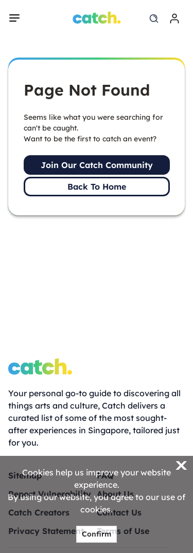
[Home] (96, 17)
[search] (154, 18)
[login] (174, 18)
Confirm (96, 534)
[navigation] (14, 18)
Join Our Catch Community (97, 165)
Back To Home (96, 186)
